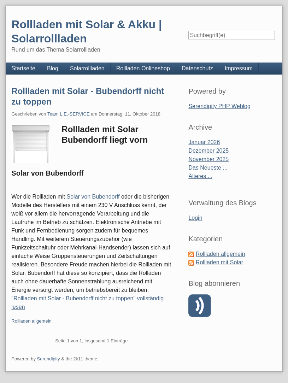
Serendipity (48, 358)
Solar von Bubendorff (93, 197)
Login (195, 218)
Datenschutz (197, 68)
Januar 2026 (204, 142)
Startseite (23, 68)
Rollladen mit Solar (219, 262)
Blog (52, 68)
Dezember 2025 (208, 151)
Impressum (239, 68)
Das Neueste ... (207, 168)
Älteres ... (200, 176)
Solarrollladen (87, 68)
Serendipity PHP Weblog (219, 106)
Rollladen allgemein (31, 321)
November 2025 (208, 159)
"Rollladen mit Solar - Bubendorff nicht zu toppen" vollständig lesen (87, 302)
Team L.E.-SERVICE (68, 114)
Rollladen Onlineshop (143, 68)
